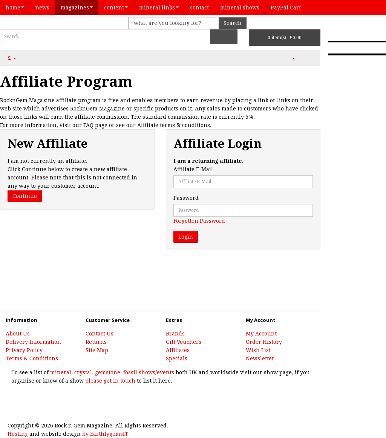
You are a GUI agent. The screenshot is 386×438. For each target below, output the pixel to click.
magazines (77, 8)
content (116, 8)
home (15, 8)
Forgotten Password (199, 221)
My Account (261, 334)
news (42, 8)
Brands (175, 334)
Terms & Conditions (32, 358)
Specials (176, 358)
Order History (264, 342)
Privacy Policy (24, 350)
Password (186, 198)
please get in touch (110, 381)
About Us (18, 334)
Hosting (18, 434)
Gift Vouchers (183, 342)
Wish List (258, 350)
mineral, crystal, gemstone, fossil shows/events (111, 372)
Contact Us (99, 334)
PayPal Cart (286, 8)
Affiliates (178, 350)
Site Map (97, 350)
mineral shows (239, 8)
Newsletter (260, 358)
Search (233, 23)
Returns (96, 342)
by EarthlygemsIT (105, 434)
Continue (24, 196)
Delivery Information (33, 342)
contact (199, 8)
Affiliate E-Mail (193, 169)
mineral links (159, 8)
